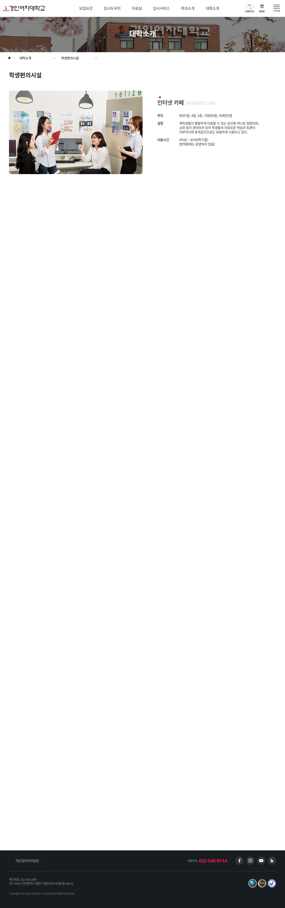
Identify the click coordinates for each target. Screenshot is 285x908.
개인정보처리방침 (27, 860)
